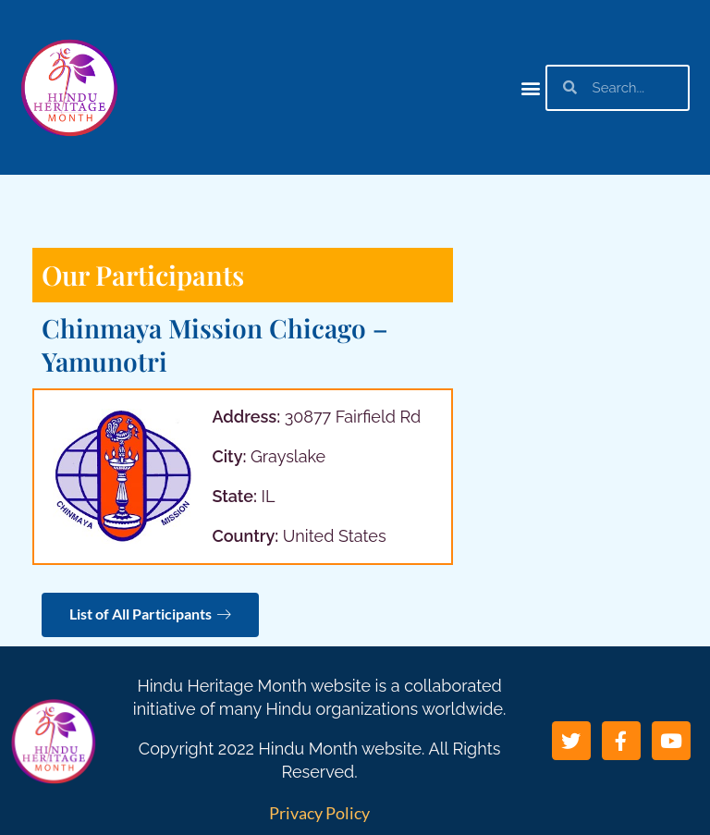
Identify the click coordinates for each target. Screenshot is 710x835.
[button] (530, 87)
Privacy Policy (319, 813)
